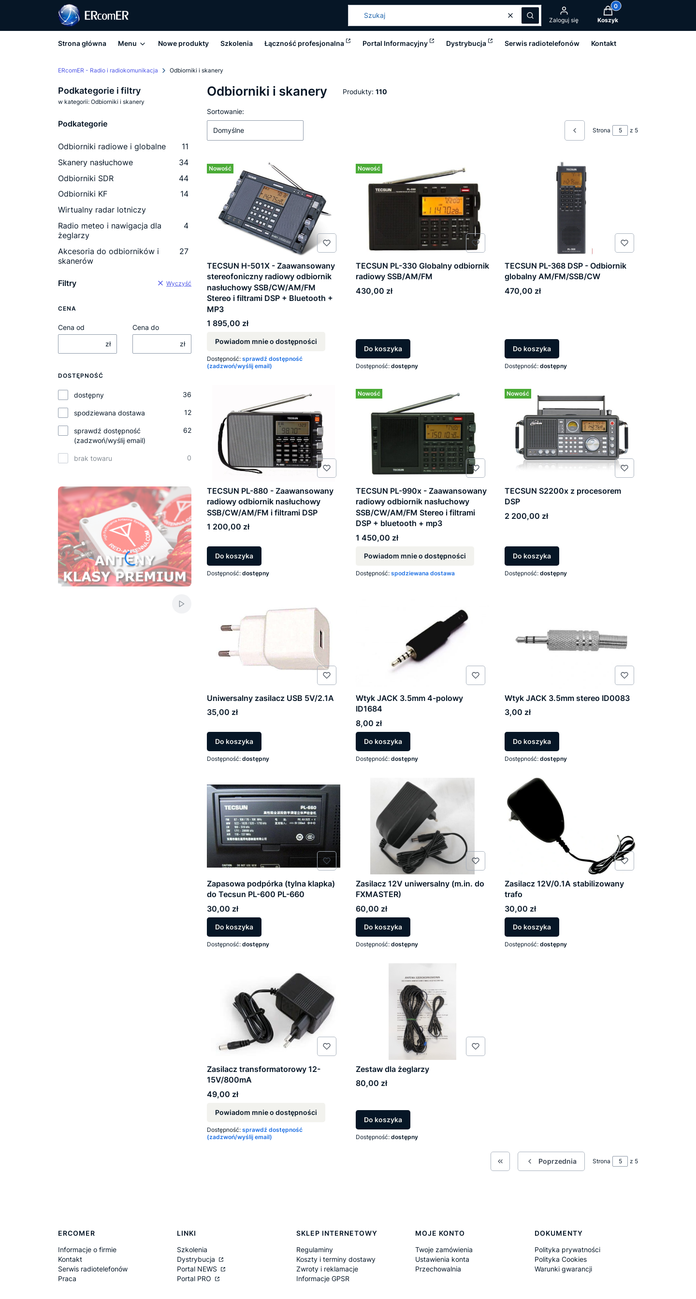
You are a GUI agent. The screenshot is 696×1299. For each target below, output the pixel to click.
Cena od (71, 327)
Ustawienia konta (442, 1259)
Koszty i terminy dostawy (336, 1259)
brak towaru (93, 458)
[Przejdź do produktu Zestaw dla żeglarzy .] (422, 1011)
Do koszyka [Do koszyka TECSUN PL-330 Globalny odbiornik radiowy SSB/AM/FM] (383, 348)
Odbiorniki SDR (123, 178)
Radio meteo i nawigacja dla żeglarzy (123, 230)
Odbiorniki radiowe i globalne (123, 146)
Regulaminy (314, 1249)
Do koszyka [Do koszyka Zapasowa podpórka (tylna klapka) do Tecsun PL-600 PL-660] (234, 927)
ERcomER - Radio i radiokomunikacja (108, 70)
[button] (530, 15)
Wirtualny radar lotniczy (102, 209)
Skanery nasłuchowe (123, 162)
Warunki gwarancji (563, 1269)
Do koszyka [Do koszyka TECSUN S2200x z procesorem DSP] (532, 556)
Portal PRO (195, 1278)
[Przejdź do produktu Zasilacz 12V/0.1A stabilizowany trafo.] (571, 826)
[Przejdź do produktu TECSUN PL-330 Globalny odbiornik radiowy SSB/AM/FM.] (422, 208)
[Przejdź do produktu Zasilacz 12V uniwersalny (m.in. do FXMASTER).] (422, 826)
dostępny (89, 395)
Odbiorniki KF (123, 194)
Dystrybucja (197, 1259)
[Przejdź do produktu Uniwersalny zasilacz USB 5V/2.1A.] (273, 640)
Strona (601, 130)
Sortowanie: (225, 111)
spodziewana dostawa (109, 413)
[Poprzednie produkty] (551, 1161)
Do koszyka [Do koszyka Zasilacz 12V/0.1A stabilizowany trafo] (532, 927)
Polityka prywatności (567, 1249)
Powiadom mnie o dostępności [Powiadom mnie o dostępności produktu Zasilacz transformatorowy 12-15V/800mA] (266, 1112)
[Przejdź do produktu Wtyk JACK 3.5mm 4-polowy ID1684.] (422, 640)
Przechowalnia (438, 1269)
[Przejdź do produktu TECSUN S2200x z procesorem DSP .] (571, 433)
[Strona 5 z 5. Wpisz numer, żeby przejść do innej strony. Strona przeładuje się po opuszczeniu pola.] (620, 130)
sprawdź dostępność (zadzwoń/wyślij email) (109, 435)
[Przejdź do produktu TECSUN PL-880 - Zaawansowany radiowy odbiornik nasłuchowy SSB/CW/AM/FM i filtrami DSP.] (273, 433)
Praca (67, 1278)
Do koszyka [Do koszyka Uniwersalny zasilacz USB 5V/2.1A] (234, 741)
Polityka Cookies (561, 1259)
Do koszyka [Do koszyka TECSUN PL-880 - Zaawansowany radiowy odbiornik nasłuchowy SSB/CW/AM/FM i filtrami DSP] (234, 556)
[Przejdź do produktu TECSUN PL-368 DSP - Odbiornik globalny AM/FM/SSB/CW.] (571, 208)
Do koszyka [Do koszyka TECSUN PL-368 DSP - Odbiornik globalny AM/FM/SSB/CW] (532, 348)
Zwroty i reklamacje (327, 1269)
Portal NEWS (198, 1269)
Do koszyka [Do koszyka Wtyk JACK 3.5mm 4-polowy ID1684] (383, 741)
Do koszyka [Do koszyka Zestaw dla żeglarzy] (383, 1119)
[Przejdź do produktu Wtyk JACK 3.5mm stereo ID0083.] (571, 640)
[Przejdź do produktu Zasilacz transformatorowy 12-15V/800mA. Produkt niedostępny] (273, 1011)
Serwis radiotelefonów (93, 1269)
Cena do (145, 327)
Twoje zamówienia (444, 1249)
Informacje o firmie (87, 1249)
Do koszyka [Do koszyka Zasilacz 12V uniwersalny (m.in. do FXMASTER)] (383, 927)
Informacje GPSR (322, 1278)
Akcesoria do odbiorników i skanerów (123, 256)
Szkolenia (192, 1249)
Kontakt (70, 1259)
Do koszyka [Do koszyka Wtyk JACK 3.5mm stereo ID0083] (532, 741)
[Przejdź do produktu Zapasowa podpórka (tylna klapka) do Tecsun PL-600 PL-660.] (273, 826)
